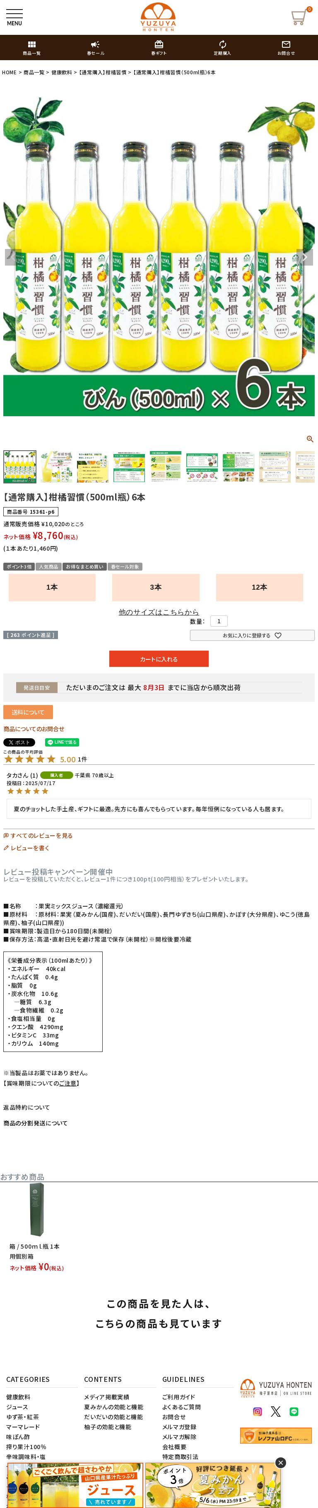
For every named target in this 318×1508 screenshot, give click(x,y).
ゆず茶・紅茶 (22, 1417)
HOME (9, 72)
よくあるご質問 (181, 1407)
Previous (13, 257)
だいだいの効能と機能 (113, 1417)
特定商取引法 (180, 1456)
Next (304, 257)
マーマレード (23, 1427)
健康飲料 (61, 72)
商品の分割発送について (35, 1123)
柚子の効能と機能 (108, 1427)
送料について (28, 712)
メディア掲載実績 (107, 1397)
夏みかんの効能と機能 (113, 1407)
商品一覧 (34, 72)
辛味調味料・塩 (26, 1456)
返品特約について (27, 1107)
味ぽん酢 (18, 1436)
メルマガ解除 (179, 1436)
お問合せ (174, 1417)
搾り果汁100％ (26, 1446)
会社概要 (174, 1446)
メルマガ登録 (179, 1427)
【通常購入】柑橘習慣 (103, 72)
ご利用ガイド (178, 1397)
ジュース (17, 1407)
